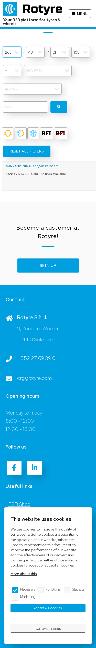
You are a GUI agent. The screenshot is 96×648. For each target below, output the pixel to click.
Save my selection (48, 629)
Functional (53, 589)
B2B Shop (19, 504)
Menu (82, 13)
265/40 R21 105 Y (45, 166)
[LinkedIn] (34, 468)
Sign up (48, 265)
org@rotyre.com (34, 378)
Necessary (27, 589)
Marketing (27, 596)
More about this (23, 573)
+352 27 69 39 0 (36, 358)
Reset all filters (26, 151)
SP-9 (27, 166)
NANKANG (14, 166)
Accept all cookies (48, 608)
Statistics (78, 589)
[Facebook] (14, 468)
